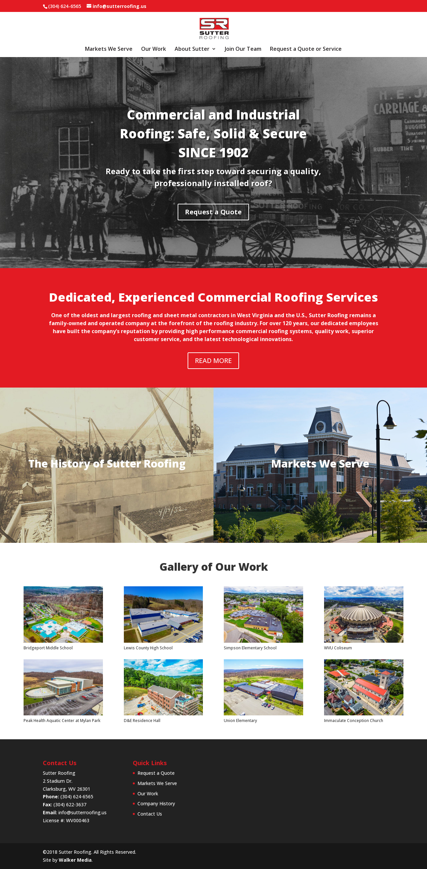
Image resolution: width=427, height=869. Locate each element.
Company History (156, 803)
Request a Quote (124, 211)
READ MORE (213, 360)
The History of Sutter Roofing (107, 463)
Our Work (153, 49)
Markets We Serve (108, 49)
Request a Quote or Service (306, 49)
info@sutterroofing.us (82, 812)
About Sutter (192, 49)
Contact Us (149, 814)
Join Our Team (243, 49)
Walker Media (75, 860)
